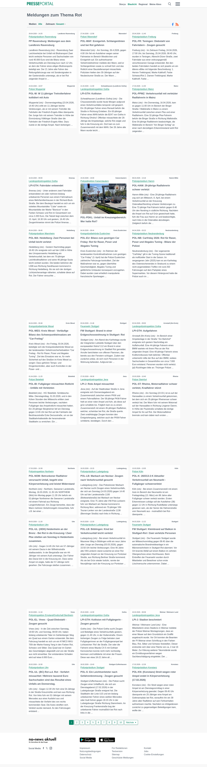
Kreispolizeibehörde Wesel (41, 326)
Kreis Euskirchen (119, 230)
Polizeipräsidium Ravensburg (42, 37)
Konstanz (174, 667)
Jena (124, 377)
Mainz (176, 86)
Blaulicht (132, 4)
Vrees (72, 615)
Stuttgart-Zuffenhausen (117, 667)
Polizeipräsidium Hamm (143, 181)
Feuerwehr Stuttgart (90, 326)
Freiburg (175, 34)
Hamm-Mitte (173, 178)
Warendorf (122, 34)
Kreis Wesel (70, 323)
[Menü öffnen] (177, 4)
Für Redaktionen (119, 751)
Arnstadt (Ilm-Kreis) (170, 323)
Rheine (175, 377)
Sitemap (116, 757)
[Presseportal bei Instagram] (50, 751)
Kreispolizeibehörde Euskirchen (95, 234)
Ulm (73, 523)
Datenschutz (85, 757)
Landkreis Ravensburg (66, 34)
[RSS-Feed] (177, 24)
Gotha (124, 615)
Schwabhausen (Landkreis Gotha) (113, 86)
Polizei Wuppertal (37, 89)
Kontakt (147, 751)
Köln (176, 469)
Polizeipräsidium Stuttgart (93, 670)
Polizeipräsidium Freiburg (144, 37)
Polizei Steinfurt (139, 380)
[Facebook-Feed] (173, 24)
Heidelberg (71, 230)
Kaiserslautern (120, 178)
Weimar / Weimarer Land (169, 615)
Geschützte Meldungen (123, 760)
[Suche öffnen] (169, 4)
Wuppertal (71, 86)
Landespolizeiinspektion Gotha (95, 89)
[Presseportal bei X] (46, 751)
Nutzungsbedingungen (90, 754)
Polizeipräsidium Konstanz (144, 670)
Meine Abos (155, 4)
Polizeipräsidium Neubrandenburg (148, 234)
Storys (122, 4)
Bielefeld (71, 377)
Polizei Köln (137, 472)
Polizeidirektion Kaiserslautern (95, 181)
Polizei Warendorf (89, 37)
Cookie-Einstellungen (154, 757)
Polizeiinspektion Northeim (41, 472)
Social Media (86, 760)
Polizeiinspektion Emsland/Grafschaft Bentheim (51, 618)
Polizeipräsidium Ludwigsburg (95, 472)
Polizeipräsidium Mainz (143, 89)
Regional (143, 4)
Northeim (71, 469)
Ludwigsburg (121, 469)
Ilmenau (72, 178)
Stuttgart (123, 323)
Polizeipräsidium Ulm (39, 526)
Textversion (117, 754)
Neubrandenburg (171, 230)
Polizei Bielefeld (36, 380)
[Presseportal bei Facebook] (42, 751)
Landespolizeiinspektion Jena (94, 380)
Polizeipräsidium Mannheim (42, 234)
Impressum (85, 751)
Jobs (146, 754)
